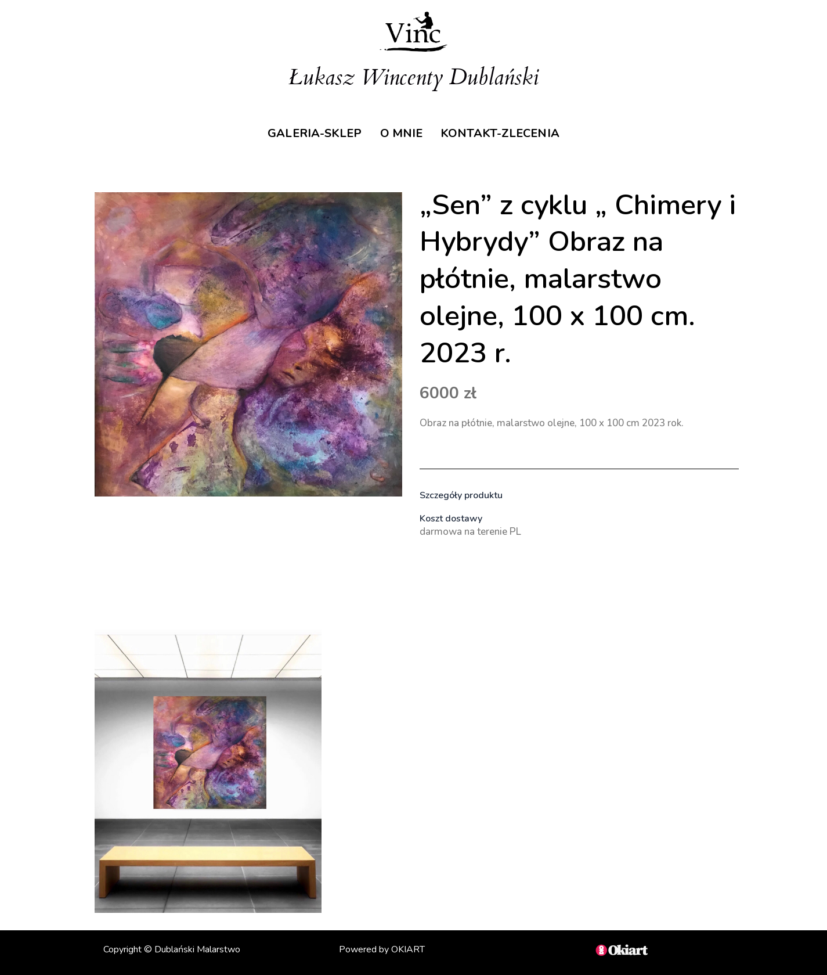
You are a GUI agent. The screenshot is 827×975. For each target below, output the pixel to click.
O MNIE (402, 128)
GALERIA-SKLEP (308, 128)
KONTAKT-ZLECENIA (509, 128)
